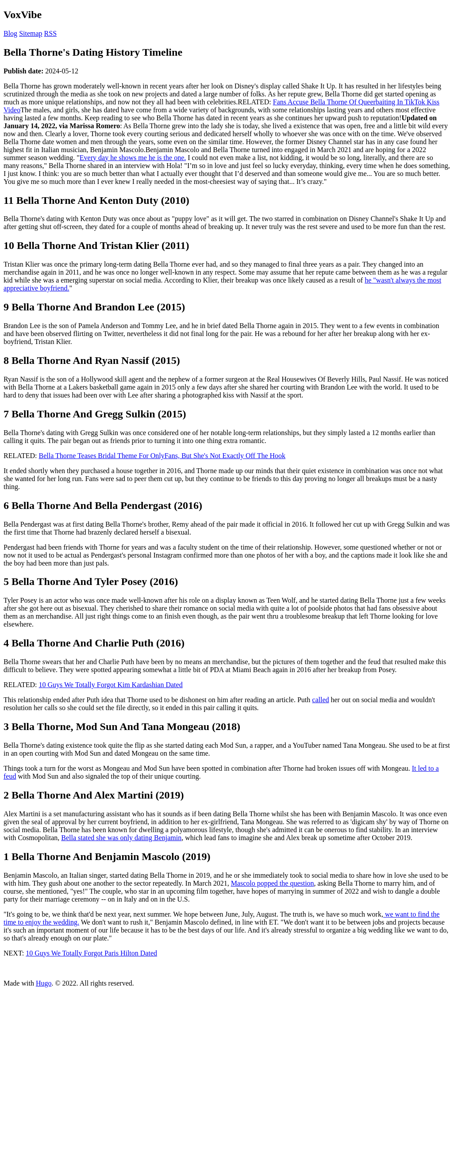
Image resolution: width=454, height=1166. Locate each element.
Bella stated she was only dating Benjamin (121, 837)
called (320, 699)
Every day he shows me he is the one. (133, 157)
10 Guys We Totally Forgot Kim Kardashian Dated (111, 684)
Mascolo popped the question (272, 883)
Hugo (44, 983)
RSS (50, 33)
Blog (10, 33)
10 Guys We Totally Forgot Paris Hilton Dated (91, 953)
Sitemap (30, 33)
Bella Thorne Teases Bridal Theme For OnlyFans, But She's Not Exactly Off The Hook (162, 455)
